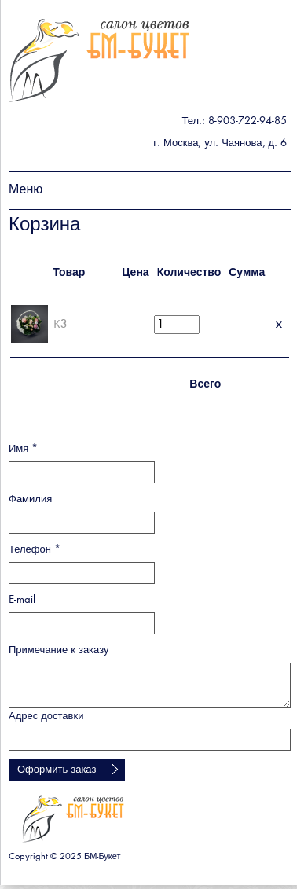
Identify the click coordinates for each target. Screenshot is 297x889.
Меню (25, 190)
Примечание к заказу (59, 650)
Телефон (34, 550)
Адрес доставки (46, 716)
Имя (23, 449)
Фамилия (30, 499)
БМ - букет (100, 60)
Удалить (279, 324)
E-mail (22, 600)
